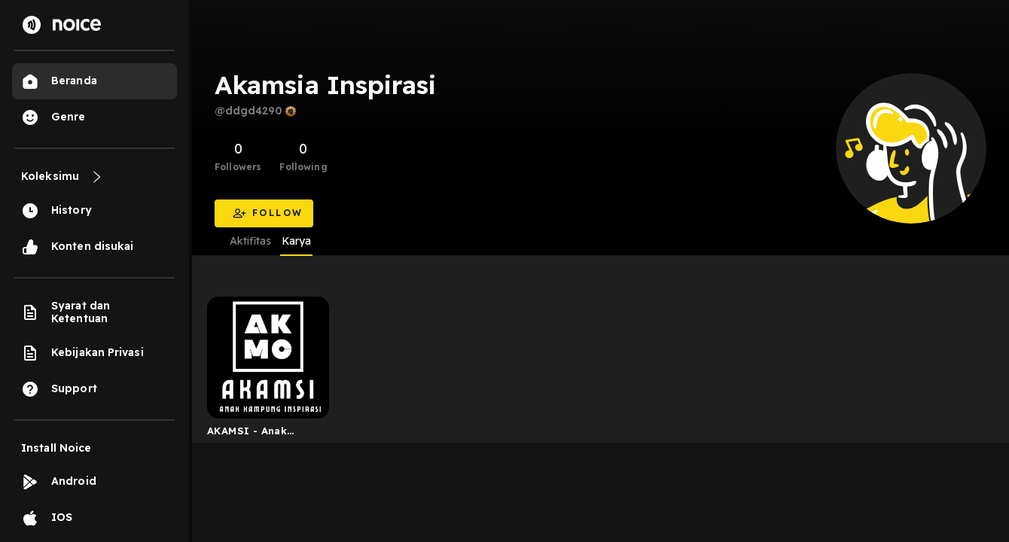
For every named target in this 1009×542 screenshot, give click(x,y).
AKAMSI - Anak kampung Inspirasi (257, 434)
